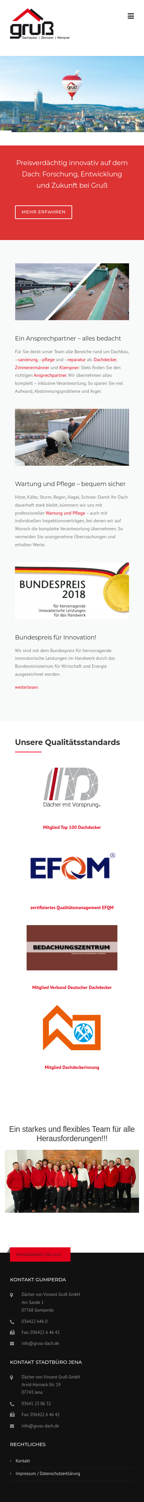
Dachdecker (105, 360)
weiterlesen (26, 687)
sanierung (28, 360)
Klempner (69, 368)
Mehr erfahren (44, 211)
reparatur (77, 360)
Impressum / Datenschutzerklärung (48, 1473)
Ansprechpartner (50, 375)
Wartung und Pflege (65, 513)
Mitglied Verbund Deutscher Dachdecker (72, 987)
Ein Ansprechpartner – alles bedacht (68, 338)
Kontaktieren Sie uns (38, 1254)
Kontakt (23, 1461)
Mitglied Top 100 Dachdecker (72, 827)
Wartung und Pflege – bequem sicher (70, 484)
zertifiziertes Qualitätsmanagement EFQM (71, 907)
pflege (48, 360)
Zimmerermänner (32, 368)
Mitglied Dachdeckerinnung (72, 1067)
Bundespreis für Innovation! (55, 637)
